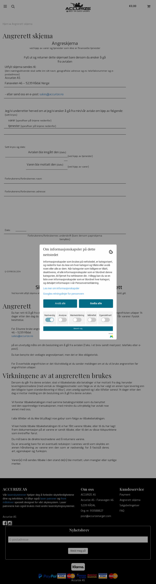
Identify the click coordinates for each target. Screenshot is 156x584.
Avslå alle (60, 303)
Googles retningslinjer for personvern (63, 293)
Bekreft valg (78, 328)
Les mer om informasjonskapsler (61, 288)
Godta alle (96, 303)
